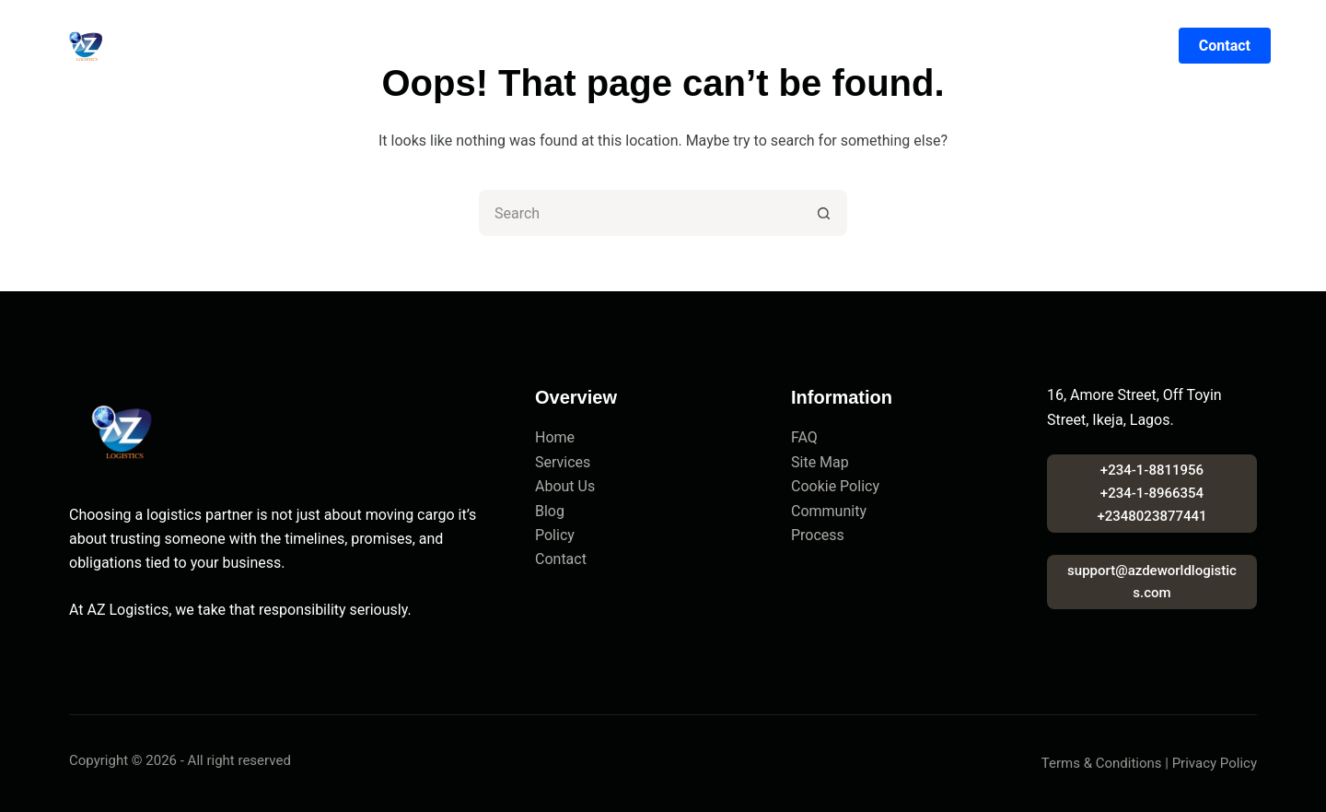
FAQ (804, 437)
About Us (565, 486)
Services (562, 462)
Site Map (820, 462)
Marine (644, 46)
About (474, 46)
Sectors (727, 46)
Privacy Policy (1214, 763)
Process (817, 535)
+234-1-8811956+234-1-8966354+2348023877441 (1151, 493)
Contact (877, 46)
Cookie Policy (835, 486)
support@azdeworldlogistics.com (1152, 582)
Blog (802, 46)
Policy (555, 535)
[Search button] (824, 213)
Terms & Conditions (1101, 763)
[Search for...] (640, 213)
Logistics (557, 46)
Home (405, 46)
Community (829, 511)
